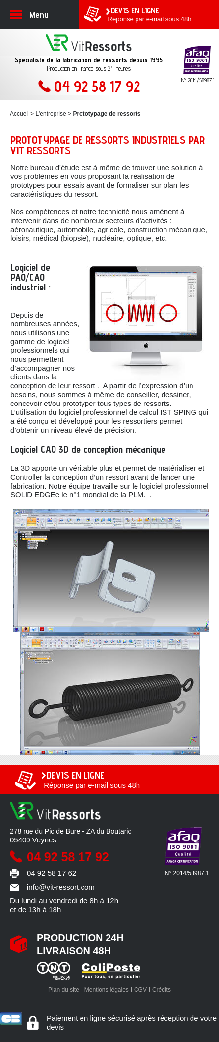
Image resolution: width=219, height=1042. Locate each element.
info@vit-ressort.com (61, 887)
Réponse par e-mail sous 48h (157, 14)
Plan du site (63, 989)
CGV (140, 989)
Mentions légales (106, 989)
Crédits (161, 989)
